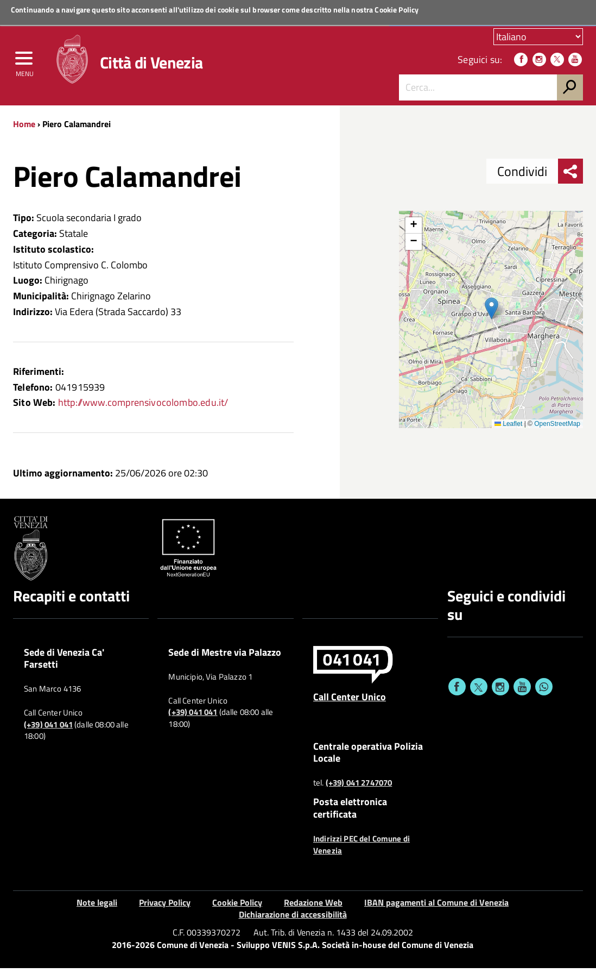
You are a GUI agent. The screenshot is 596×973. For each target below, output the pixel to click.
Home (24, 128)
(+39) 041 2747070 (359, 788)
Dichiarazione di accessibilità (293, 919)
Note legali (97, 906)
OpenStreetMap (557, 428)
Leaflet (508, 428)
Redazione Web (313, 906)
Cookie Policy (397, 9)
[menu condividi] (570, 176)
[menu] (24, 63)
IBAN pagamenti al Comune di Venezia (436, 906)
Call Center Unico (349, 701)
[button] (491, 313)
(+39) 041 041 (48, 729)
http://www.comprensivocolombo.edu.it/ (143, 407)
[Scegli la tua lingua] (538, 37)
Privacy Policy (165, 906)
